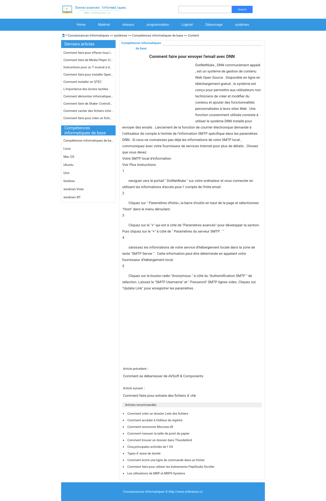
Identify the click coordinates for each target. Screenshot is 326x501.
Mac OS (68, 157)
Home (81, 24)
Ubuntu (68, 165)
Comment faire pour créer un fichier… (88, 118)
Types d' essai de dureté (144, 453)
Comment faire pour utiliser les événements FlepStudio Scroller (171, 467)
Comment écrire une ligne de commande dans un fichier (166, 460)
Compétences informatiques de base (157, 35)
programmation (158, 24)
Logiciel (187, 24)
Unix (66, 173)
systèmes (242, 24)
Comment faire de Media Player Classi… (88, 60)
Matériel (104, 24)
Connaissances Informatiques (88, 35)
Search (242, 9)
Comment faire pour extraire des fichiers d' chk (160, 395)
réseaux (128, 24)
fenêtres (69, 181)
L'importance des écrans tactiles (86, 89)
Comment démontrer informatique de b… (88, 96)
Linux (67, 149)
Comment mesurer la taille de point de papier (158, 433)
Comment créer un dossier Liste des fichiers (158, 413)
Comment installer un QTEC (82, 82)
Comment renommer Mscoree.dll (150, 427)
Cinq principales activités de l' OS (150, 447)
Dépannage (213, 24)
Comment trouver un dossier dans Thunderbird (160, 440)
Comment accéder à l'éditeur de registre (155, 420)
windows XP (71, 197)
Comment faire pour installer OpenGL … (88, 74)
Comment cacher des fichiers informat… (88, 111)
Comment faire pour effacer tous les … (88, 53)
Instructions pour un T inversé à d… (87, 67)
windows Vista (73, 189)
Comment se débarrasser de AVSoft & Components (163, 376)
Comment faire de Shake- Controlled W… (88, 103)
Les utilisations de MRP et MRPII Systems (156, 473)
